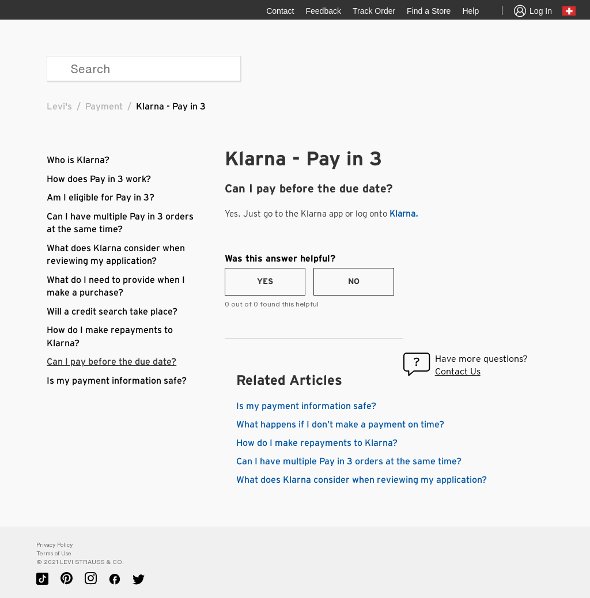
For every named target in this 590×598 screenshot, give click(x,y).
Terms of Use (53, 553)
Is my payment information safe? (117, 380)
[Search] (144, 68)
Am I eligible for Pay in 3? (100, 197)
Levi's (59, 106)
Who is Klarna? (78, 160)
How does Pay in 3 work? (99, 179)
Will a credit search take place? (112, 311)
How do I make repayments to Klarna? (317, 443)
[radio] (265, 282)
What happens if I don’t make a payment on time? (340, 424)
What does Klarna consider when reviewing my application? (361, 480)
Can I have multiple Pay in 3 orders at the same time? (349, 461)
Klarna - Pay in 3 (171, 106)
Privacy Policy (54, 544)
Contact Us (458, 371)
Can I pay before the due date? (111, 361)
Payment (104, 106)
